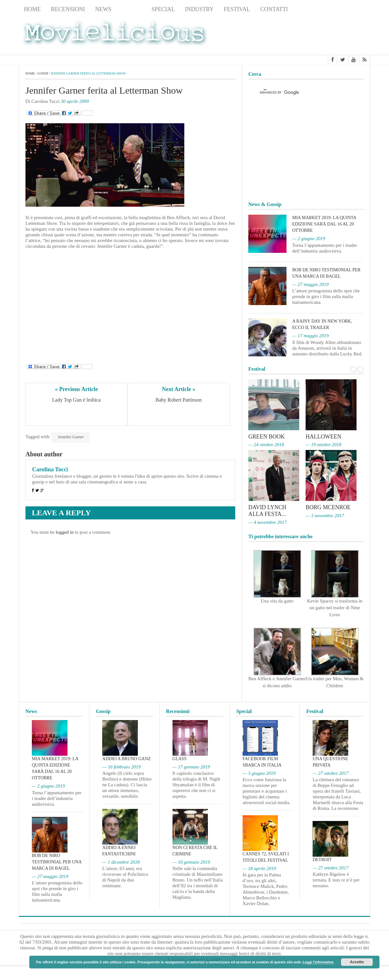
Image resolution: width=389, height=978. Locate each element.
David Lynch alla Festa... (267, 510)
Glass (180, 757)
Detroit (322, 858)
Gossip (131, 9)
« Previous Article (76, 389)
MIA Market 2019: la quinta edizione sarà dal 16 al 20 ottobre (324, 224)
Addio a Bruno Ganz (126, 757)
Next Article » (178, 389)
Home (32, 9)
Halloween (324, 436)
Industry (199, 9)
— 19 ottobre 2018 (323, 444)
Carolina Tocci (50, 469)
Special (163, 9)
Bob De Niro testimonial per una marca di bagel (56, 861)
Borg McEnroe (328, 507)
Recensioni (68, 9)
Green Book (266, 436)
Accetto (357, 962)
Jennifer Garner (71, 436)
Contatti (274, 9)
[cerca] (300, 92)
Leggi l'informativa (318, 962)
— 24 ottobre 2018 (266, 444)
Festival (237, 9)
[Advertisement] (319, 35)
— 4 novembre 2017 (267, 521)
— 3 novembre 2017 (325, 515)
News (103, 9)
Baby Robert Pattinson (179, 400)
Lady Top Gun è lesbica (76, 400)
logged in (65, 532)
